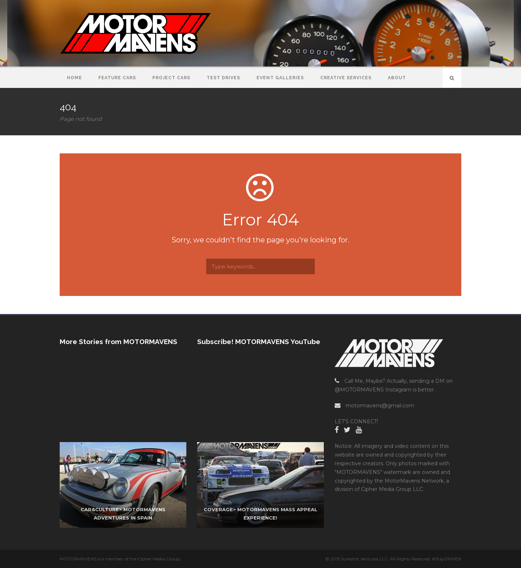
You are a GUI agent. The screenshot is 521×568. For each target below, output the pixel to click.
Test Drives (223, 77)
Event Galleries (280, 77)
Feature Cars (117, 77)
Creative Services (346, 77)
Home (74, 77)
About (397, 77)
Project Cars (171, 77)
